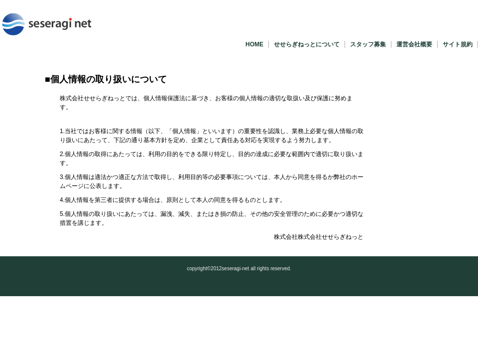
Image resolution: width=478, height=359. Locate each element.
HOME (254, 44)
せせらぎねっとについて (307, 44)
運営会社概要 (414, 44)
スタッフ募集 (368, 44)
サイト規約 (458, 44)
